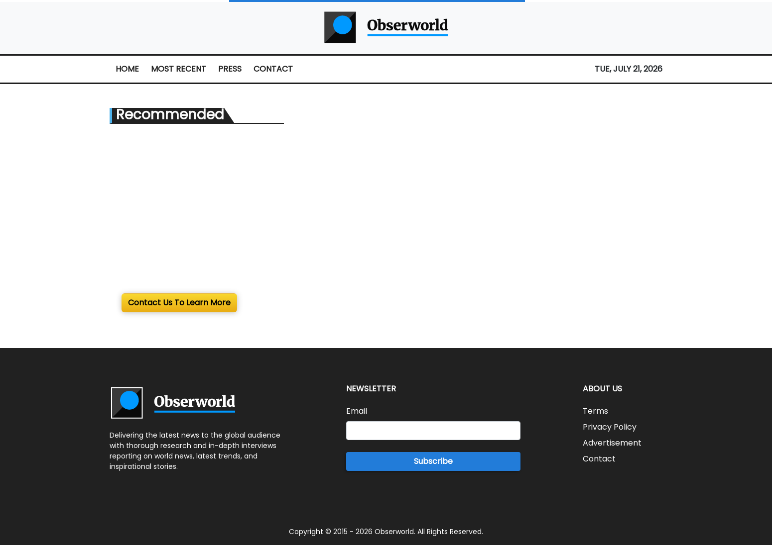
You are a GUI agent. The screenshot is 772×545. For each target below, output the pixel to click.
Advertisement (612, 443)
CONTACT (273, 69)
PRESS (230, 69)
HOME (127, 69)
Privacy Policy (610, 427)
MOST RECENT (178, 69)
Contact (599, 458)
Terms (595, 411)
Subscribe (433, 461)
